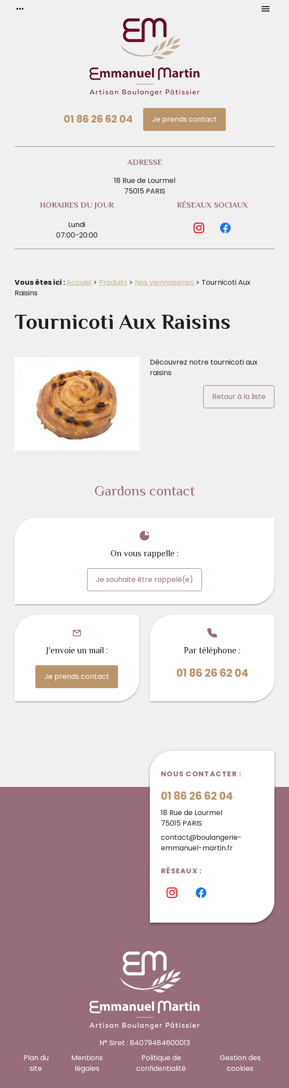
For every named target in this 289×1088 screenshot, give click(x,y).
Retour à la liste (239, 396)
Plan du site (36, 1063)
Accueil (78, 282)
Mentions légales (87, 1063)
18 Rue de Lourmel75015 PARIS (144, 185)
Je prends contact (184, 119)
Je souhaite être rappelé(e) (144, 579)
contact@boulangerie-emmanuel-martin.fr (201, 842)
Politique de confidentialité (161, 1063)
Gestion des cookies (240, 1063)
